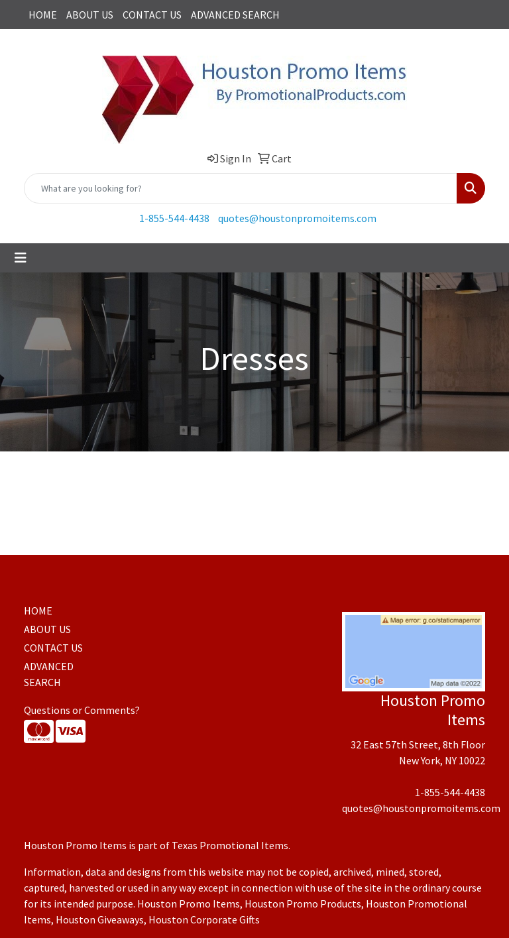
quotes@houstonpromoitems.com (297, 218)
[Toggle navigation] (20, 258)
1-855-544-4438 (174, 218)
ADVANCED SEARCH (235, 14)
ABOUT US (89, 14)
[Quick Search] (240, 188)
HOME (42, 14)
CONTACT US (152, 14)
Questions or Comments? (82, 710)
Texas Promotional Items (230, 845)
